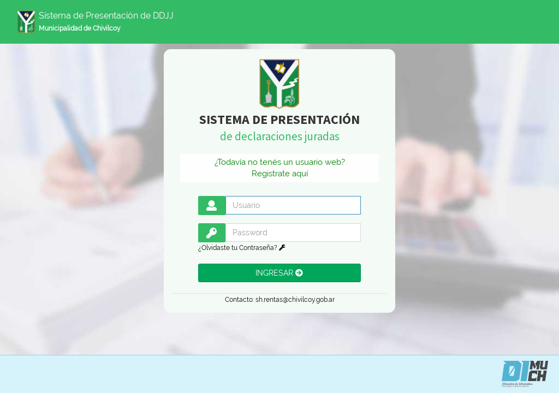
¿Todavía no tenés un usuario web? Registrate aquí (280, 167)
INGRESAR (279, 273)
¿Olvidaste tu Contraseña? (242, 248)
